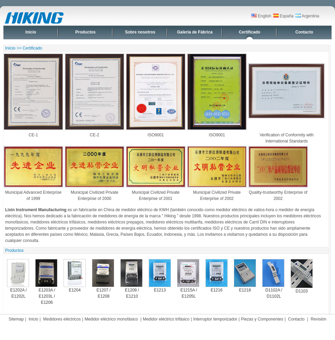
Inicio (30, 32)
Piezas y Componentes (262, 319)
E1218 (245, 276)
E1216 (216, 276)
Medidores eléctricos (62, 319)
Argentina (307, 16)
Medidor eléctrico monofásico (111, 319)
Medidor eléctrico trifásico (166, 319)
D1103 (302, 276)
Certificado (249, 32)
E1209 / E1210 (131, 279)
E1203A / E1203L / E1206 (46, 282)
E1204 (75, 276)
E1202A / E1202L (18, 279)
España (283, 16)
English (261, 16)
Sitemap (16, 319)
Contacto (304, 32)
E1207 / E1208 (103, 279)
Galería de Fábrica (195, 32)
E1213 (160, 276)
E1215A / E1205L (188, 279)
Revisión (318, 319)
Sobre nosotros (140, 32)
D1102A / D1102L (273, 279)
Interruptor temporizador (215, 319)
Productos (85, 32)
